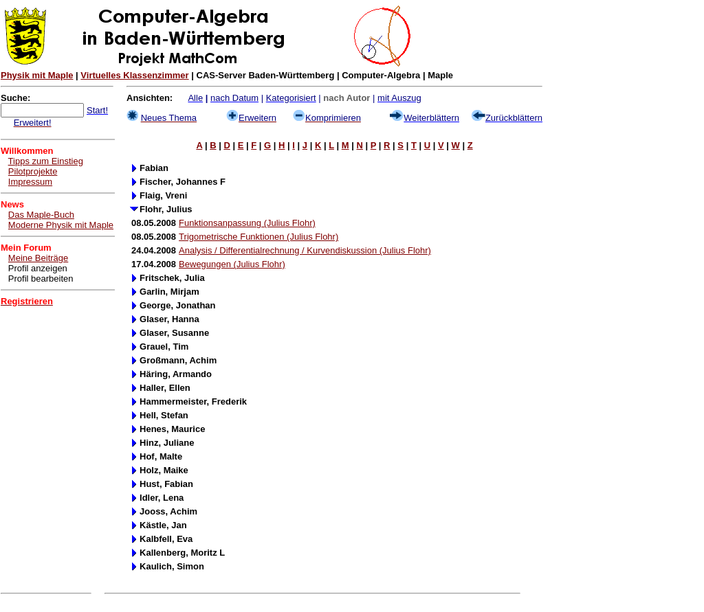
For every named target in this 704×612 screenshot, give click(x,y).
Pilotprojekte (33, 171)
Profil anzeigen (37, 268)
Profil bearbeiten (41, 278)
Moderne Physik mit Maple (60, 225)
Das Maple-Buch (41, 214)
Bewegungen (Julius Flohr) (232, 264)
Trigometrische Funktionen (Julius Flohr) (258, 236)
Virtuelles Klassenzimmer (134, 75)
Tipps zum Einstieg (45, 161)
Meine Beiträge (38, 258)
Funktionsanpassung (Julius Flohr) (247, 223)
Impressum (30, 182)
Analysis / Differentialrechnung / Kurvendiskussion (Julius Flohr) (305, 250)
